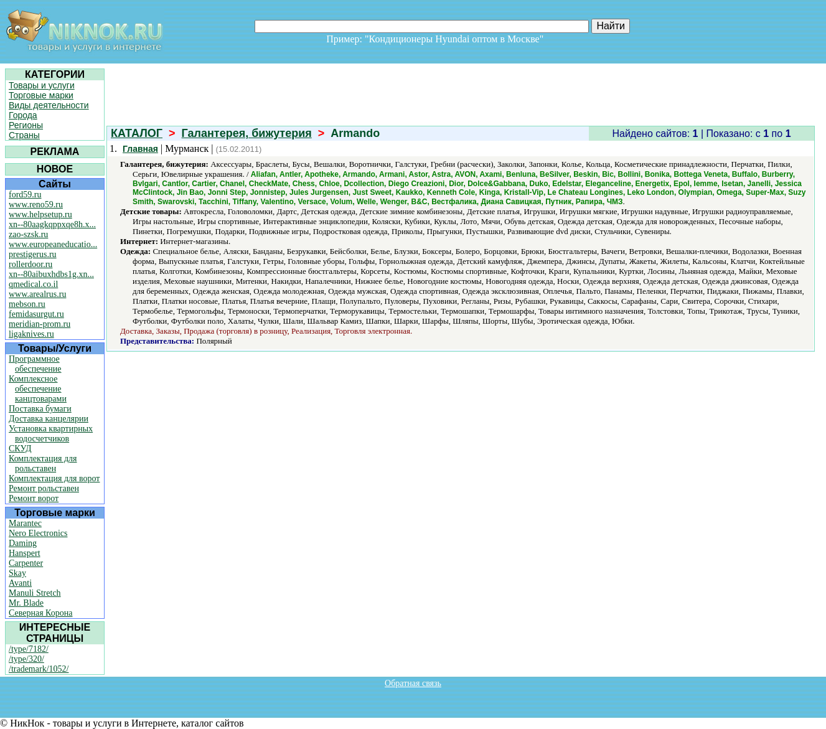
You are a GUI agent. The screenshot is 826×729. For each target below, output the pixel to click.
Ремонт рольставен (44, 488)
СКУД (20, 448)
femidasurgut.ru (36, 314)
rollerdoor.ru (30, 264)
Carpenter (26, 563)
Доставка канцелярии (48, 418)
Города (23, 115)
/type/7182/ (29, 649)
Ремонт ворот (34, 498)
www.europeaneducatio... (53, 244)
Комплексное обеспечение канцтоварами (38, 388)
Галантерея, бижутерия (247, 133)
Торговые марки (41, 95)
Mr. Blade (26, 603)
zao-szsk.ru (28, 234)
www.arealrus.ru (37, 294)
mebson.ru (27, 304)
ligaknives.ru (31, 334)
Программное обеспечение (35, 364)
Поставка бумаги (40, 408)
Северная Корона (40, 613)
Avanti (20, 583)
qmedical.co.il (33, 284)
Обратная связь (413, 683)
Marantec (25, 523)
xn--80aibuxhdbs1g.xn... (51, 274)
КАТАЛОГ (136, 133)
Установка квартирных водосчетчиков (51, 433)
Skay (17, 573)
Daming (23, 543)
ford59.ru (25, 194)
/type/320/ (26, 659)
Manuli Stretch (35, 593)
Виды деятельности (49, 105)
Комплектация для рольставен (43, 463)
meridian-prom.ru (39, 324)
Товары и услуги (42, 85)
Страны (24, 135)
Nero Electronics (38, 533)
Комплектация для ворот (54, 478)
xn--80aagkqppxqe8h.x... (52, 224)
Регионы (26, 125)
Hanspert (24, 553)
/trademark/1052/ (38, 669)
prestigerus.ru (33, 254)
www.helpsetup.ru (40, 214)
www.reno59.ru (36, 204)
